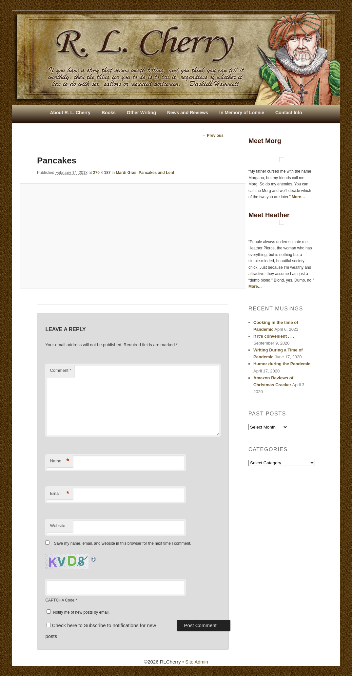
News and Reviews (187, 112)
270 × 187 (102, 172)
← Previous (213, 135)
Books (109, 112)
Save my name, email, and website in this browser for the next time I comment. (122, 543)
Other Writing (141, 112)
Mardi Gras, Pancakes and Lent (145, 172)
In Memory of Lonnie (241, 112)
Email (59, 493)
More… (298, 197)
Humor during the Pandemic (281, 363)
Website (57, 525)
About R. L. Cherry (70, 112)
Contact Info (288, 112)
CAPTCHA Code (59, 600)
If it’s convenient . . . (273, 336)
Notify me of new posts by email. (81, 612)
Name (59, 461)
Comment (60, 370)
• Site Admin (195, 662)
